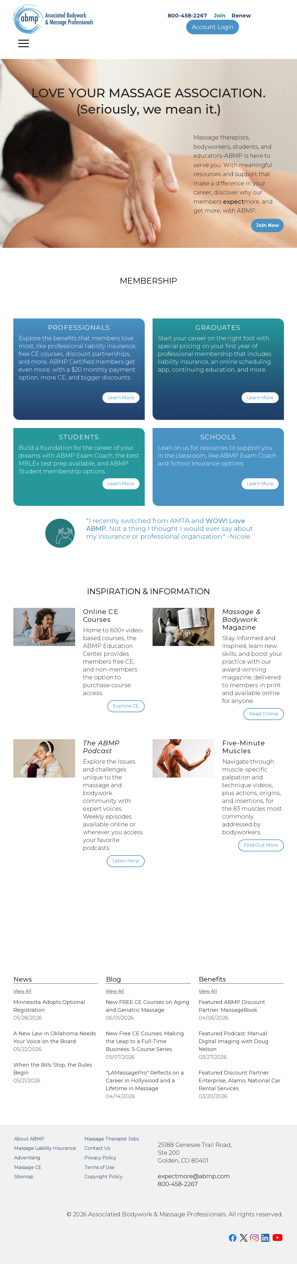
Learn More (121, 397)
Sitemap (23, 1176)
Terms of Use (99, 1167)
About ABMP (29, 1139)
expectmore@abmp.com (194, 1176)
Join (219, 15)
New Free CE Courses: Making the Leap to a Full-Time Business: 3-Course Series (145, 1041)
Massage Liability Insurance (45, 1148)
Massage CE (27, 1167)
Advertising (27, 1158)
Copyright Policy (103, 1176)
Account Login (212, 27)
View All (22, 991)
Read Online (263, 714)
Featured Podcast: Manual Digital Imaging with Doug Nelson (234, 1041)
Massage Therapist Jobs (111, 1139)
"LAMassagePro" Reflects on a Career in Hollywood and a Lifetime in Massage (145, 1081)
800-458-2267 (187, 15)
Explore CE (126, 706)
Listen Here (126, 861)
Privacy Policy (100, 1158)
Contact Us (97, 1148)
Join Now (267, 225)
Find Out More (261, 845)
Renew (241, 15)
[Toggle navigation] (23, 43)
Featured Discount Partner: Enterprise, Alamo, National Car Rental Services (239, 1081)
